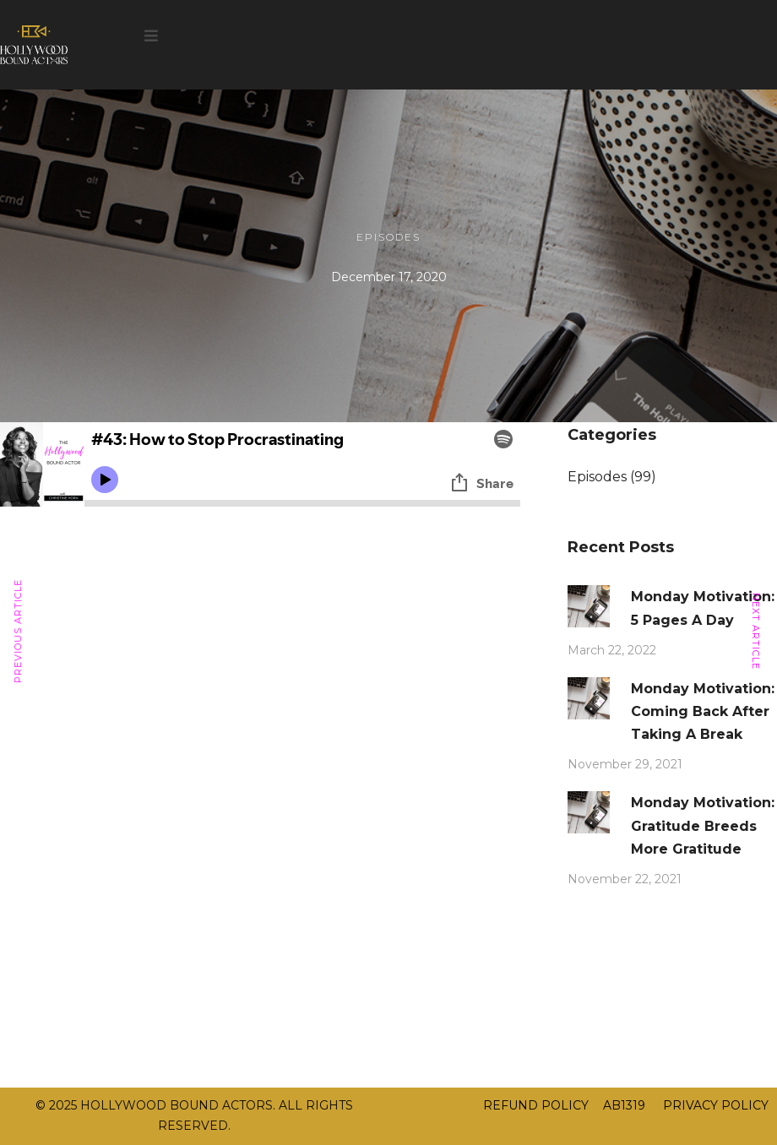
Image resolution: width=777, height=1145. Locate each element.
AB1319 (624, 1105)
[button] (151, 36)
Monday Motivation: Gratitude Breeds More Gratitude (702, 825)
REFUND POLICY (536, 1105)
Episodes (388, 237)
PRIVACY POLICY (714, 1105)
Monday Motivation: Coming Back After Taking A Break (702, 711)
